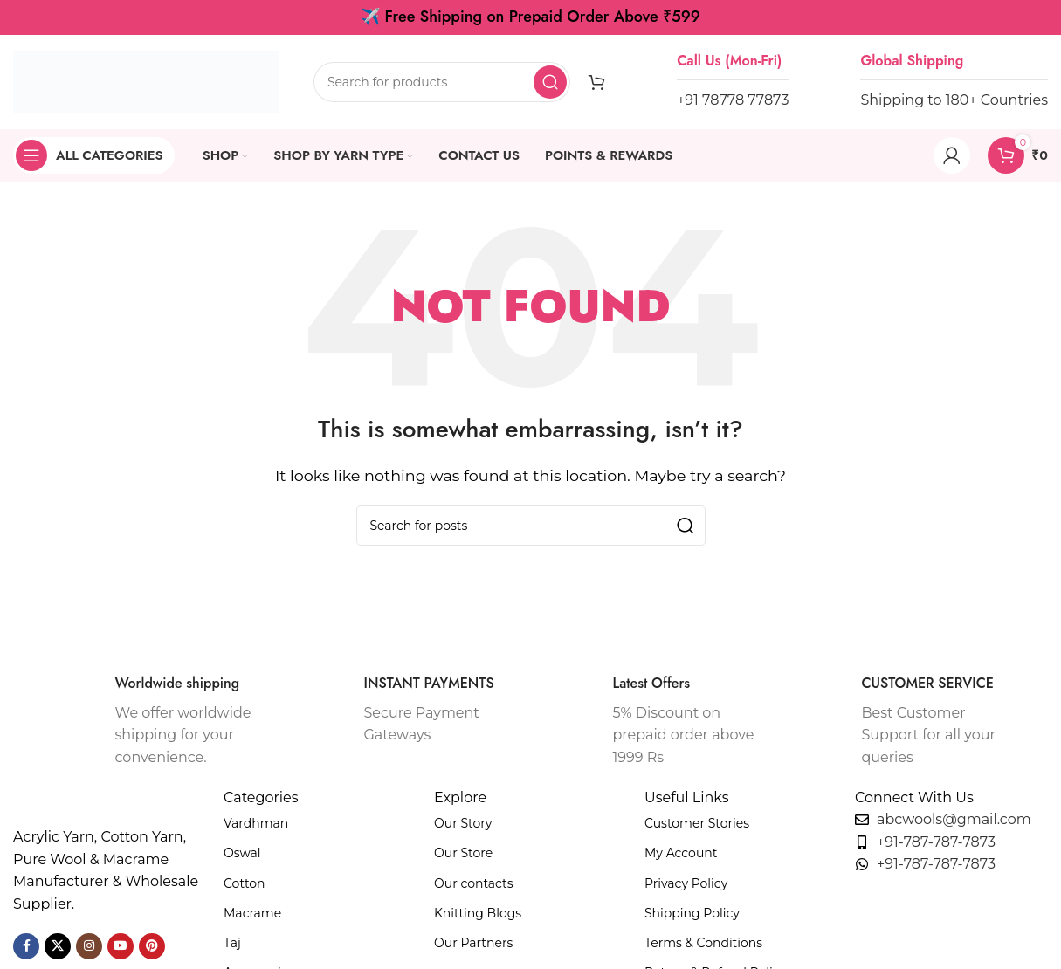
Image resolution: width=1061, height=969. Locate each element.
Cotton (244, 883)
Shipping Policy (692, 913)
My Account (680, 853)
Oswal (242, 853)
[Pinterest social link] (152, 946)
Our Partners (473, 943)
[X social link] (58, 946)
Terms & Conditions (703, 943)
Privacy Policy (685, 883)
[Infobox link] (157, 722)
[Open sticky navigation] (93, 155)
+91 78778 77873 (733, 100)
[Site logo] (146, 80)
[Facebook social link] (26, 946)
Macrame (252, 913)
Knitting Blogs (477, 913)
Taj (232, 943)
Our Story (463, 823)
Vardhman (256, 823)
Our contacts (473, 883)
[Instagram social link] (89, 946)
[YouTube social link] (120, 946)
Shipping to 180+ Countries (954, 100)
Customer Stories (696, 823)
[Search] (441, 82)
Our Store (463, 853)
